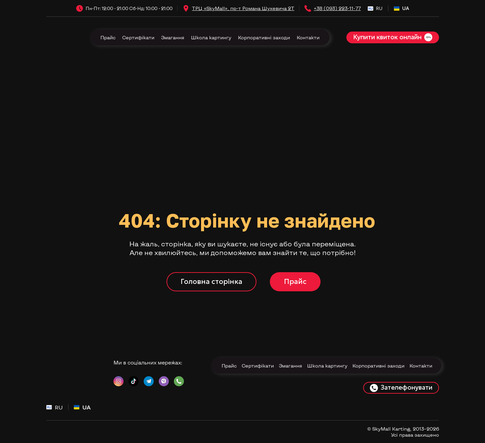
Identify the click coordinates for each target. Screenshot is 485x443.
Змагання (172, 37)
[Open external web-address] (186, 8)
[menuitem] (375, 8)
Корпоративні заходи (264, 37)
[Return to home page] (62, 37)
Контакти (308, 37)
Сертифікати (138, 37)
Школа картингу (211, 37)
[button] (392, 37)
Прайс (107, 37)
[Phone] (307, 8)
